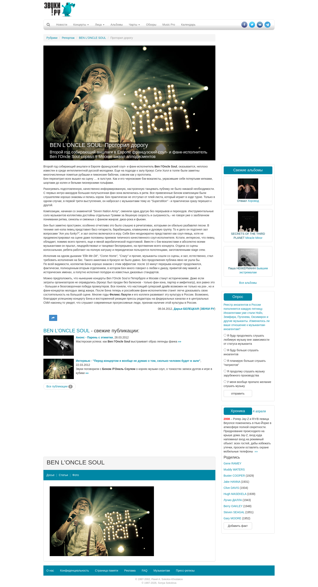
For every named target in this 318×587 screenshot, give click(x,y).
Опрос (237, 297)
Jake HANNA (232, 481)
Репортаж (68, 37)
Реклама (129, 570)
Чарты (134, 24)
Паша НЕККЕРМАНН (242, 268)
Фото (75, 475)
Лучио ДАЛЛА (233, 500)
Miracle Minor (253, 237)
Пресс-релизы (185, 570)
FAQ (144, 570)
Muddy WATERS (234, 469)
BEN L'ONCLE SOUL (92, 37)
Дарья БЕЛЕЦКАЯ (186, 308)
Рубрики (51, 37)
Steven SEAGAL (234, 512)
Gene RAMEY (233, 463)
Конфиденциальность (74, 570)
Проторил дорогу (126, 145)
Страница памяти (106, 570)
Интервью (83, 360)
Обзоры (151, 24)
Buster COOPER (234, 475)
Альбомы (117, 24)
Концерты (81, 24)
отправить (237, 393)
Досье (50, 475)
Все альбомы (248, 282)
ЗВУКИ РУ (207, 308)
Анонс (80, 337)
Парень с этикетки (100, 337)
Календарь (188, 24)
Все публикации (59, 386)
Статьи (63, 475)
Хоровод (253, 200)
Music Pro (168, 24)
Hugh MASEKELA (235, 494)
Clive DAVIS (231, 487)
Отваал (242, 200)
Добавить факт (238, 525)
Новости (61, 24)
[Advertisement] (159, 9)
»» (179, 341)
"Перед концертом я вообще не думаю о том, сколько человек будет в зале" (146, 360)
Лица (99, 24)
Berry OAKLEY (233, 506)
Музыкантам (162, 570)
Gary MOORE (232, 518)
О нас (50, 570)
